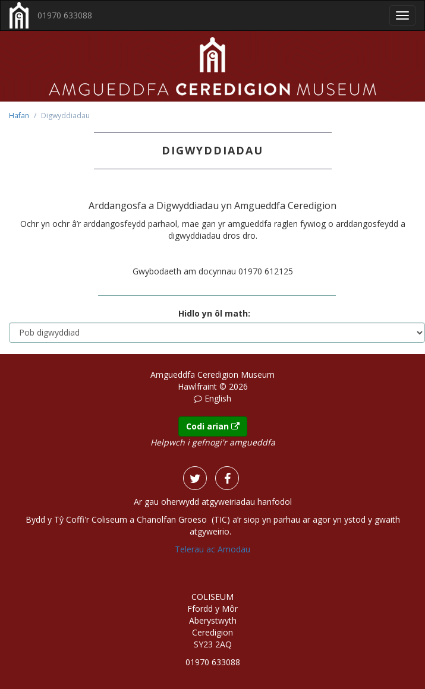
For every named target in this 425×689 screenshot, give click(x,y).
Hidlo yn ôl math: (214, 313)
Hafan (19, 115)
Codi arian (213, 426)
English (217, 398)
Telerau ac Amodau (212, 549)
